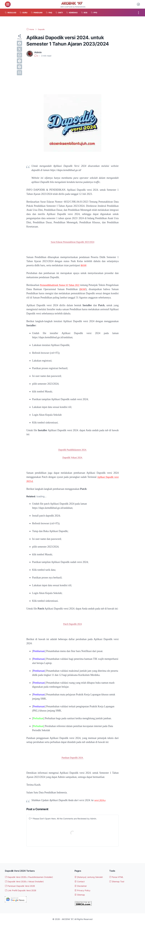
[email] (19, 72)
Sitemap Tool (118, 886)
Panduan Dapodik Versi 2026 (22, 890)
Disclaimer (82, 893)
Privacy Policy (84, 898)
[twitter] (19, 49)
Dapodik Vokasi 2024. (72, 461)
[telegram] (19, 61)
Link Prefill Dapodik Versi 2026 (23, 894)
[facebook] (19, 43)
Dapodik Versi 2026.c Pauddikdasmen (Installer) (32, 881)
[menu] (8, 4)
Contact (80, 889)
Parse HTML (117, 881)
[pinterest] (19, 66)
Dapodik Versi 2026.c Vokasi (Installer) (27, 886)
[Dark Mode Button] (138, 4)
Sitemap (80, 902)
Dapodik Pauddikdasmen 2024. (72, 454)
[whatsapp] (19, 55)
